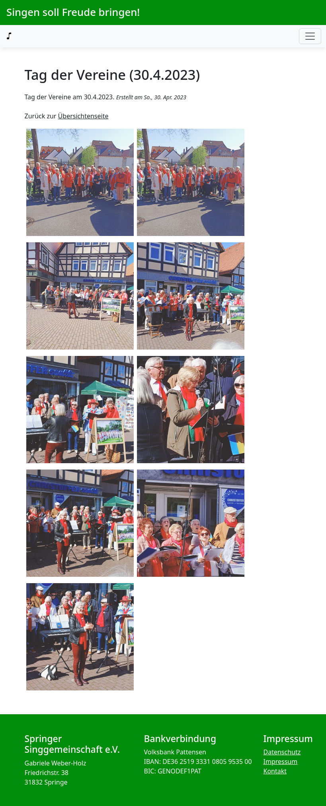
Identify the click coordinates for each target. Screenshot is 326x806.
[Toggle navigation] (310, 36)
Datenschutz (282, 752)
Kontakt (275, 771)
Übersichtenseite (83, 116)
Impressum (281, 761)
